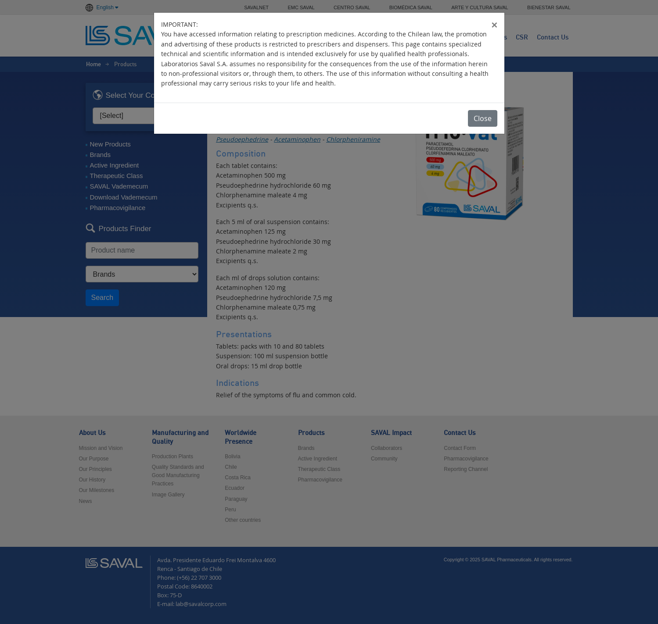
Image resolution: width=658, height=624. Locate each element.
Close (483, 118)
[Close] (494, 25)
